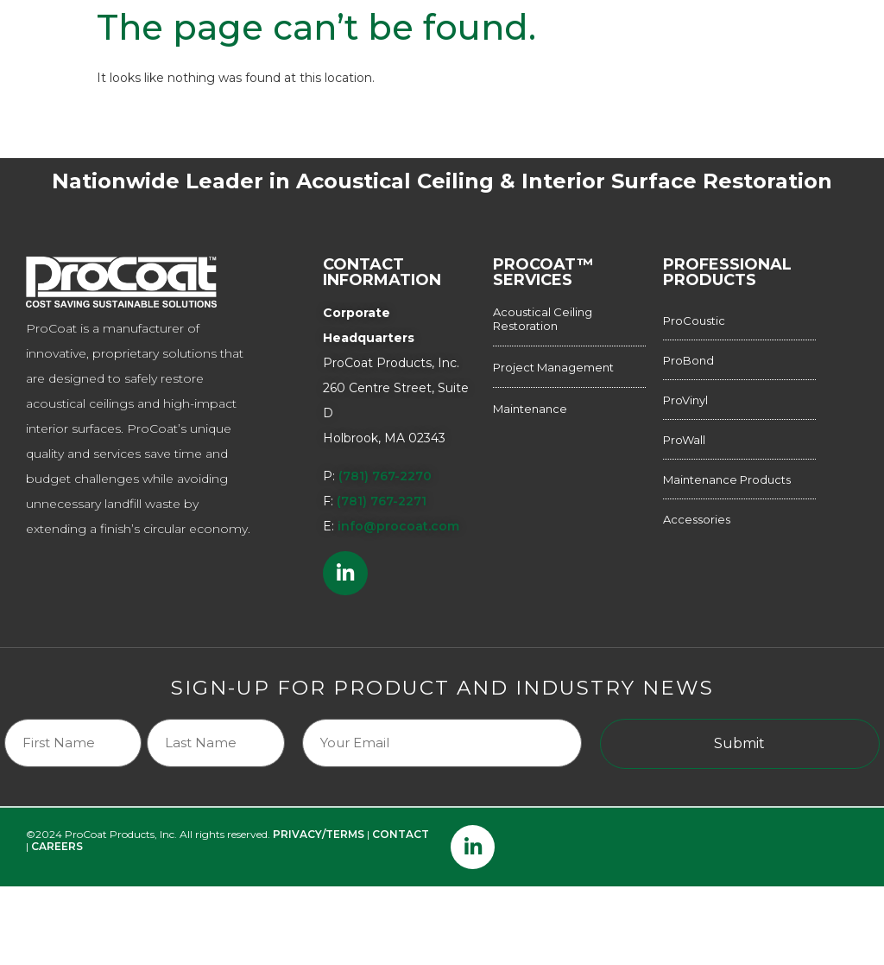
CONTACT (400, 798)
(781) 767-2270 (385, 476)
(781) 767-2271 (381, 501)
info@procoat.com (398, 526)
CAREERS (57, 810)
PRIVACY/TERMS (318, 798)
